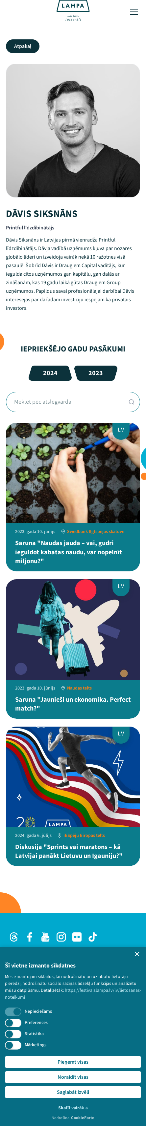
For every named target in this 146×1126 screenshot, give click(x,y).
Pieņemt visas (73, 1062)
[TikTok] (93, 937)
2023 (95, 373)
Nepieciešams (38, 1011)
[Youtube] (45, 937)
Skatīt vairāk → (73, 1108)
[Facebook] (29, 937)
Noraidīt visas (73, 1077)
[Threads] (14, 937)
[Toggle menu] (134, 11)
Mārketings (35, 1045)
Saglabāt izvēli (73, 1092)
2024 (50, 373)
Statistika (34, 1033)
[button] (137, 954)
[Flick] (77, 937)
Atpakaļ (22, 46)
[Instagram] (61, 937)
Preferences (36, 1022)
